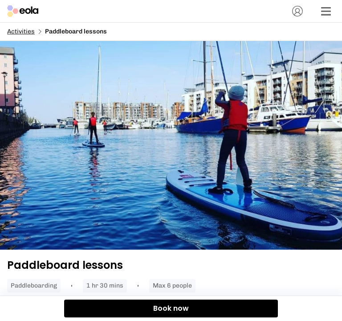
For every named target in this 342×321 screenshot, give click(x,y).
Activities (21, 31)
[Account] (297, 11)
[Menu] (326, 11)
